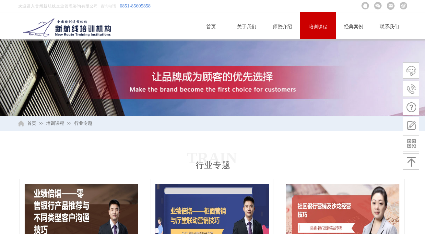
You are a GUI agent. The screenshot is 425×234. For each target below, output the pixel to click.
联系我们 (389, 26)
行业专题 (83, 123)
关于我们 (246, 26)
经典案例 (353, 26)
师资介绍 (282, 26)
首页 (211, 26)
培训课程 (318, 26)
